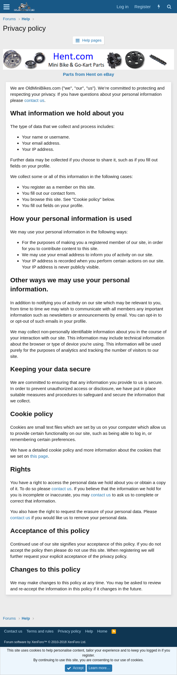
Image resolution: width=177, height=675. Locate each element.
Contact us (13, 631)
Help (89, 631)
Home (102, 631)
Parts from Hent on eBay (88, 74)
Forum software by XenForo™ (45, 642)
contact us (34, 100)
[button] (6, 7)
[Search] (169, 6)
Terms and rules (40, 631)
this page (39, 456)
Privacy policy (69, 631)
